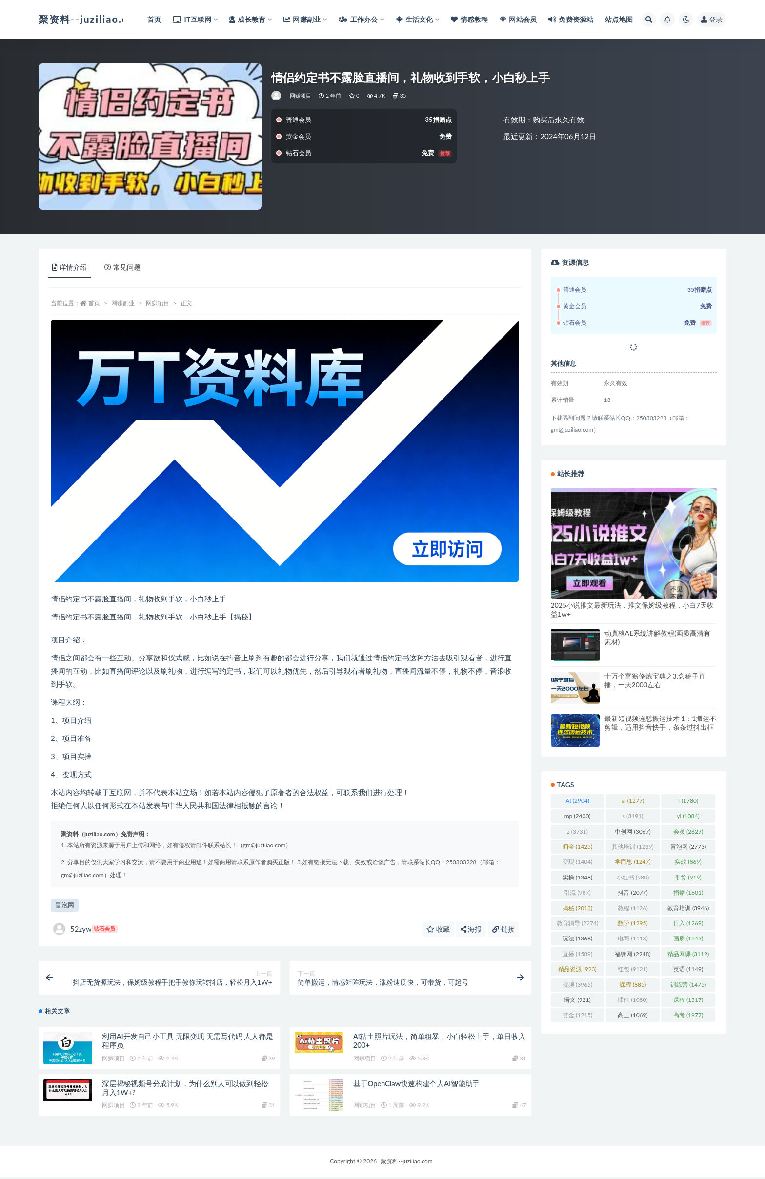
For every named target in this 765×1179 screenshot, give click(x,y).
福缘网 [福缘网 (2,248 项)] (632, 954)
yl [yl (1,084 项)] (688, 815)
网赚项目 (301, 95)
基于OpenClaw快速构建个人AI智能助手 (416, 1084)
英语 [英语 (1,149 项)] (688, 969)
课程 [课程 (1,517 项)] (688, 999)
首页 (94, 303)
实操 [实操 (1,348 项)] (577, 877)
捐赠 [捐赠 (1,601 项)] (688, 892)
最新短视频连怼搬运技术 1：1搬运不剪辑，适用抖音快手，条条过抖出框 (660, 722)
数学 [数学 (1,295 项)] (632, 923)
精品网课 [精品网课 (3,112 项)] (688, 954)
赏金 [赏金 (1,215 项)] (577, 1015)
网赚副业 (123, 303)
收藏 (438, 929)
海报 (471, 929)
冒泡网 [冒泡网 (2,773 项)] (688, 846)
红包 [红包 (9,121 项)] (632, 969)
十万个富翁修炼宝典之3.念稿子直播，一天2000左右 (654, 680)
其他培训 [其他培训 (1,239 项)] (632, 846)
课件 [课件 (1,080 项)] (632, 999)
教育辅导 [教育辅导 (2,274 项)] (577, 923)
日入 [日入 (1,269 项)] (688, 923)
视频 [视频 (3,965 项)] (577, 984)
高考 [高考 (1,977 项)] (688, 1015)
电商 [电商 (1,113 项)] (632, 938)
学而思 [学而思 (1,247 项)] (632, 861)
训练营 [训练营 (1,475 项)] (688, 984)
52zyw (85, 929)
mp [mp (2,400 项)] (577, 815)
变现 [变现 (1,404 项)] (577, 861)
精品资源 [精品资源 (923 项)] (577, 969)
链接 (503, 929)
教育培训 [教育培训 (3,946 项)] (688, 908)
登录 (712, 19)
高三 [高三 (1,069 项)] (632, 1015)
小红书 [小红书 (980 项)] (633, 877)
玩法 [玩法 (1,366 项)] (577, 938)
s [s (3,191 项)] (633, 815)
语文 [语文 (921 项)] (577, 999)
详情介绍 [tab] (69, 267)
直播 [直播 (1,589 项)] (577, 954)
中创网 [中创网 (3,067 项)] (632, 831)
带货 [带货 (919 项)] (688, 877)
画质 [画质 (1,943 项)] (688, 938)
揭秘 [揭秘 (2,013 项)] (577, 908)
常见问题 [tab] (122, 267)
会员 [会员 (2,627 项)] (688, 831)
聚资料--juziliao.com (406, 1163)
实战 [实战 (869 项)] (688, 861)
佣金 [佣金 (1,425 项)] (577, 846)
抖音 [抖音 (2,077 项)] (632, 892)
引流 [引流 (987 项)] (577, 892)
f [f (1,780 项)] (688, 800)
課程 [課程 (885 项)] (633, 984)
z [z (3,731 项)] (577, 831)
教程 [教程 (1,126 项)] (632, 908)
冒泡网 (64, 905)
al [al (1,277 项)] (633, 800)
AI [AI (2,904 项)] (577, 800)
